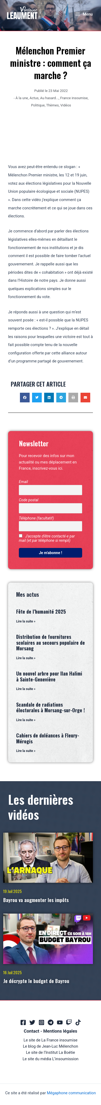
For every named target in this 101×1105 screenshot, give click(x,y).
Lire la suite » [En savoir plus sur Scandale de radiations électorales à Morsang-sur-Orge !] (26, 720)
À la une (22, 98)
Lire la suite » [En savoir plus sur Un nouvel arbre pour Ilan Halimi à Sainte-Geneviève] (26, 689)
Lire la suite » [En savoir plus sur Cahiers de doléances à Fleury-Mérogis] (26, 751)
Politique (38, 105)
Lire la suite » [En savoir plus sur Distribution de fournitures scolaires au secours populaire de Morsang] (26, 658)
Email (23, 482)
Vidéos (65, 105)
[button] (25, 397)
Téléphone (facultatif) (36, 518)
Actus (34, 98)
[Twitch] (69, 1022)
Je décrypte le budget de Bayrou (36, 980)
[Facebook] (23, 1022)
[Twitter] (32, 1022)
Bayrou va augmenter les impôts (36, 899)
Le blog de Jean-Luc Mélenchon (50, 1046)
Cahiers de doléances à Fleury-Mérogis (47, 738)
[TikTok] (78, 1022)
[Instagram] (41, 1022)
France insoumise (74, 98)
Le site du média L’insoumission (51, 1058)
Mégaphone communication (71, 1093)
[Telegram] (51, 1022)
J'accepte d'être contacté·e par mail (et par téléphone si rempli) (47, 538)
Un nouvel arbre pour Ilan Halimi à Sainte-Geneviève (49, 676)
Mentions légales (60, 1031)
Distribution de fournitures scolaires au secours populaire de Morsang (50, 642)
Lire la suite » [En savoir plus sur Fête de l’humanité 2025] (26, 621)
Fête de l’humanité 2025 (41, 611)
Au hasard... (49, 98)
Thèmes (52, 105)
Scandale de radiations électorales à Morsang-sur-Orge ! (50, 707)
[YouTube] (60, 1022)
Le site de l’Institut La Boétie (50, 1052)
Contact (31, 1031)
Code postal (28, 500)
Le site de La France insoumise (51, 1040)
